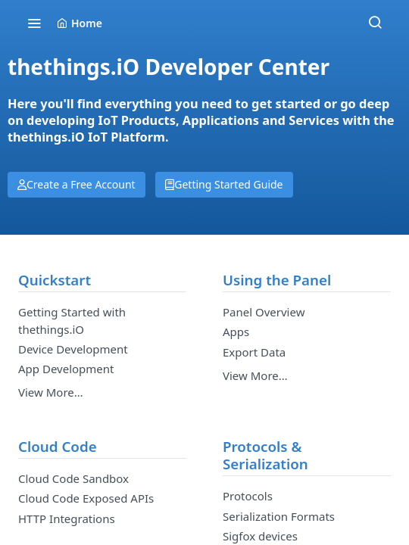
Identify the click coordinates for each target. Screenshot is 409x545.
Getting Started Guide (224, 184)
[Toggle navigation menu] (34, 22)
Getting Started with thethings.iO (72, 320)
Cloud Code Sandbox (73, 478)
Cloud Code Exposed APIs (86, 498)
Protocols (248, 495)
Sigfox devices (260, 535)
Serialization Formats (279, 516)
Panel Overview (263, 311)
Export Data (254, 352)
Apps (236, 331)
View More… (50, 392)
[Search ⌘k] (375, 22)
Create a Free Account (76, 184)
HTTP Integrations (66, 518)
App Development (66, 368)
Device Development (73, 349)
